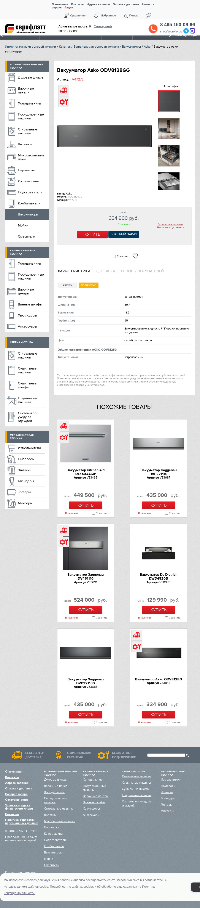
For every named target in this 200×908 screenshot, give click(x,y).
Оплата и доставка (126, 4)
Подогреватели (30, 192)
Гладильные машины (27, 400)
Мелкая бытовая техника (22, 437)
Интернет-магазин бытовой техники (30, 46)
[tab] (75, 271)
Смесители (26, 236)
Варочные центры (26, 291)
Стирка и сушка (21, 342)
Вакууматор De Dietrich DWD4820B (158, 576)
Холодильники (29, 103)
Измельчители (29, 448)
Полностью (88, 285)
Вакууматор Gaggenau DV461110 (85, 576)
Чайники (24, 470)
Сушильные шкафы (27, 385)
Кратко (67, 285)
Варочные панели (26, 90)
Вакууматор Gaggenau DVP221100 (85, 681)
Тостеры (24, 492)
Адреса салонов (98, 4)
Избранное (108, 15)
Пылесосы (26, 459)
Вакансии (12, 814)
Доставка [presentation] (105, 271)
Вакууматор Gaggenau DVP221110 (158, 472)
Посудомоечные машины (31, 116)
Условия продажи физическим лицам (19, 807)
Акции (69, 7)
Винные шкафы (30, 304)
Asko (147, 46)
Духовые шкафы (31, 77)
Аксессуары (27, 326)
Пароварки (26, 170)
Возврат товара (16, 794)
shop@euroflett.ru (171, 31)
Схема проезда (103, 26)
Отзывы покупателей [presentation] (142, 271)
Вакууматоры (131, 46)
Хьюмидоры (27, 315)
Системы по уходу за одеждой (27, 417)
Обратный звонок (153, 29)
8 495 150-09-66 (177, 24)
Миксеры (25, 503)
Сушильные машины (27, 370)
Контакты (77, 4)
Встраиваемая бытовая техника (96, 46)
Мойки (23, 225)
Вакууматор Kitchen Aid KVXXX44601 (86, 472)
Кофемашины (28, 181)
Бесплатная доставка (170, 224)
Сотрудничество (17, 800)
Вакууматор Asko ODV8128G (158, 679)
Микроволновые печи (31, 157)
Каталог (64, 46)
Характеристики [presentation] (74, 271)
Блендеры (26, 481)
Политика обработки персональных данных (21, 821)
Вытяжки (25, 144)
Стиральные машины (27, 131)
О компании (60, 4)
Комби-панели (29, 203)
